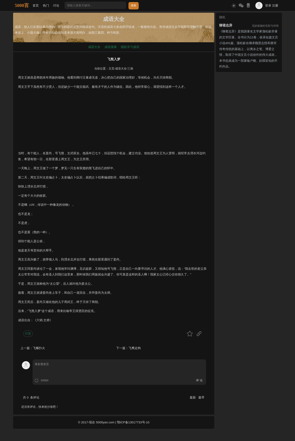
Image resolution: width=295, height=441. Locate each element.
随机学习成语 (130, 47)
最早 (201, 397)
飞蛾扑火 (39, 348)
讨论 (56, 5)
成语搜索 (110, 47)
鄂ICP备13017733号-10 (133, 422)
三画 (130, 68)
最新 (193, 397)
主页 (111, 68)
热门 (46, 5)
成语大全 (94, 47)
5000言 (22, 5)
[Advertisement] (113, 121)
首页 (36, 5)
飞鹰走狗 (134, 348)
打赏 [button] (28, 333)
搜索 (133, 5)
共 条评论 (31, 397)
